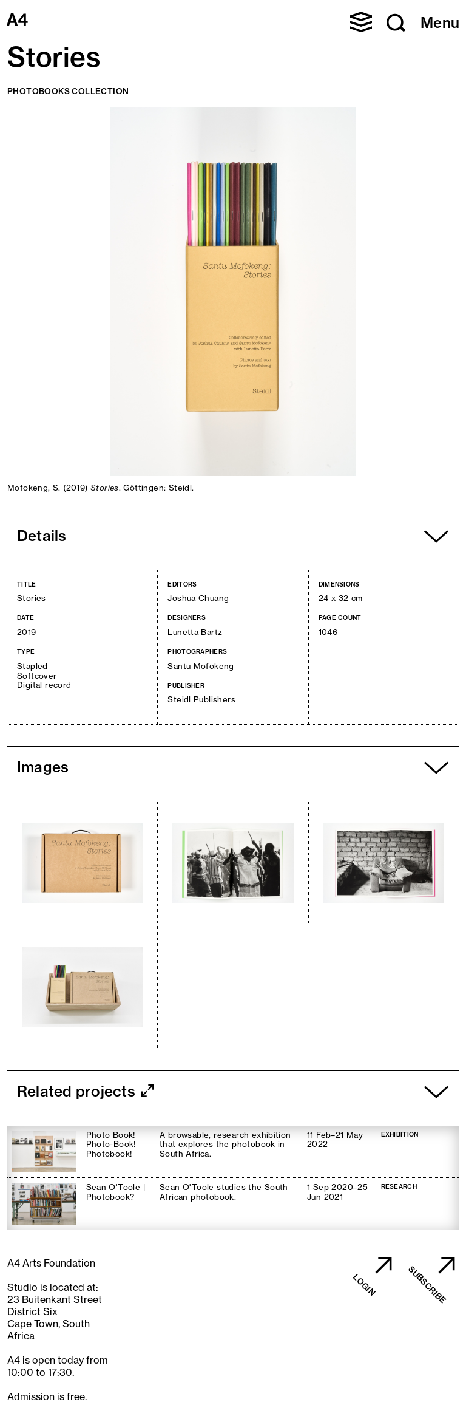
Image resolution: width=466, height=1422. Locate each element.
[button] (361, 22)
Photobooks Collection (68, 91)
